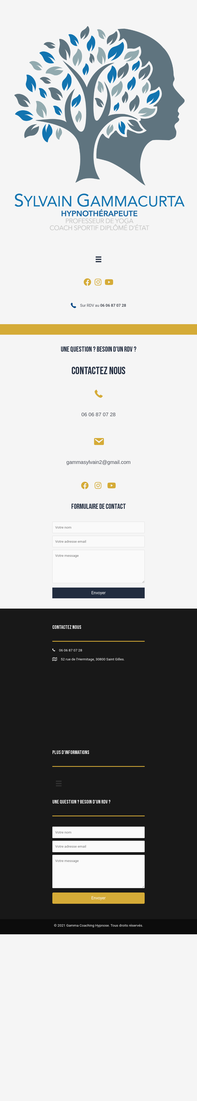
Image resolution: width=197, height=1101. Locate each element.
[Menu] (98, 259)
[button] (98, 593)
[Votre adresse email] (98, 541)
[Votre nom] (98, 527)
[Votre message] (98, 566)
